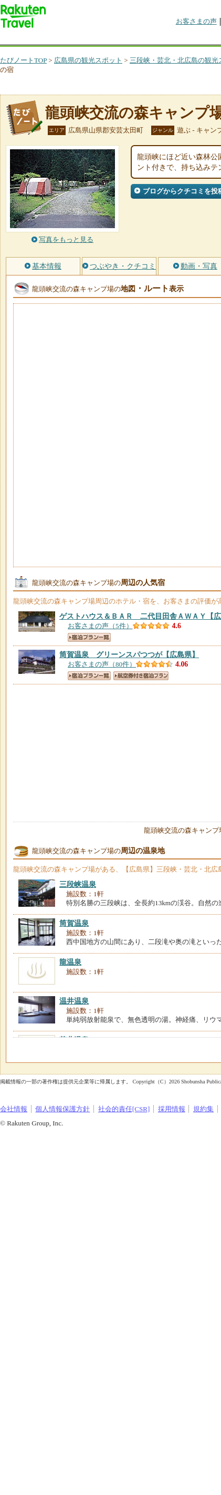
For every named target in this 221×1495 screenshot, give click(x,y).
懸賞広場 (123, 39)
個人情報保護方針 (62, 1109)
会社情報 (13, 1109)
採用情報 (171, 1109)
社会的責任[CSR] (124, 1109)
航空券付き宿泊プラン (141, 675)
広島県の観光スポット (88, 60)
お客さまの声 (196, 21)
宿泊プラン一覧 (89, 637)
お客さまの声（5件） (100, 626)
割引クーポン (166, 39)
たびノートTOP (23, 60)
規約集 (203, 1109)
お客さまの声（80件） (102, 664)
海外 (80, 39)
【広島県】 (129, 654)
